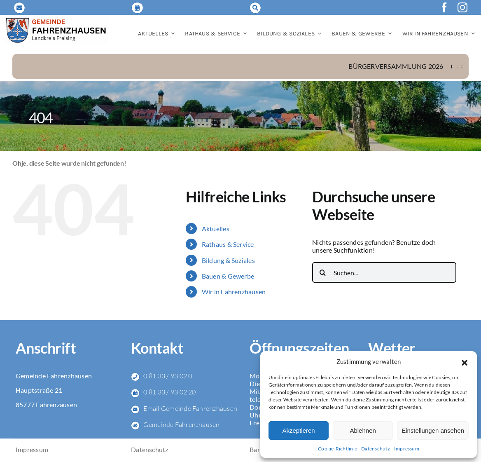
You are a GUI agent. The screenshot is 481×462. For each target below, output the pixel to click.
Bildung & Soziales (228, 260)
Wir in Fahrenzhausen (234, 291)
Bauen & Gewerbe (228, 276)
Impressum (406, 449)
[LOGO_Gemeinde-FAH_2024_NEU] (56, 20)
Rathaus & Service (228, 244)
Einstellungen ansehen (433, 430)
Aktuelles (215, 228)
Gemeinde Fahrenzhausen (181, 424)
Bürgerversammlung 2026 (410, 66)
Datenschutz (375, 449)
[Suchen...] (384, 272)
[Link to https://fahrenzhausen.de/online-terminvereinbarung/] (137, 8)
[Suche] (322, 272)
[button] (464, 361)
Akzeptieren (298, 430)
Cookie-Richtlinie (337, 449)
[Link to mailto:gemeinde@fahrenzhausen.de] (19, 8)
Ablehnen (363, 430)
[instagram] (462, 7)
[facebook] (444, 7)
